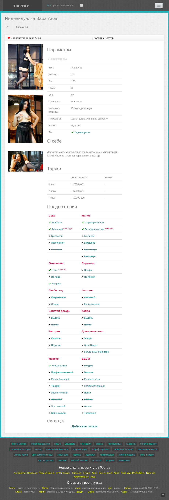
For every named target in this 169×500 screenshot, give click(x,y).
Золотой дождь (59, 310)
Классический (59, 365)
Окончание (56, 263)
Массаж (54, 358)
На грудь (56, 283)
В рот (59, 270)
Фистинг (87, 290)
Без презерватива (99, 229)
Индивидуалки (82, 132)
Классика (57, 222)
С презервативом (94, 222)
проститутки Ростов (63, 5)
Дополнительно (92, 331)
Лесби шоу (56, 290)
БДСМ (86, 358)
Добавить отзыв (84, 426)
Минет (86, 215)
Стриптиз (88, 263)
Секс (52, 215)
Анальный (62, 229)
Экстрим (54, 331)
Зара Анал (22, 27)
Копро (86, 310)
